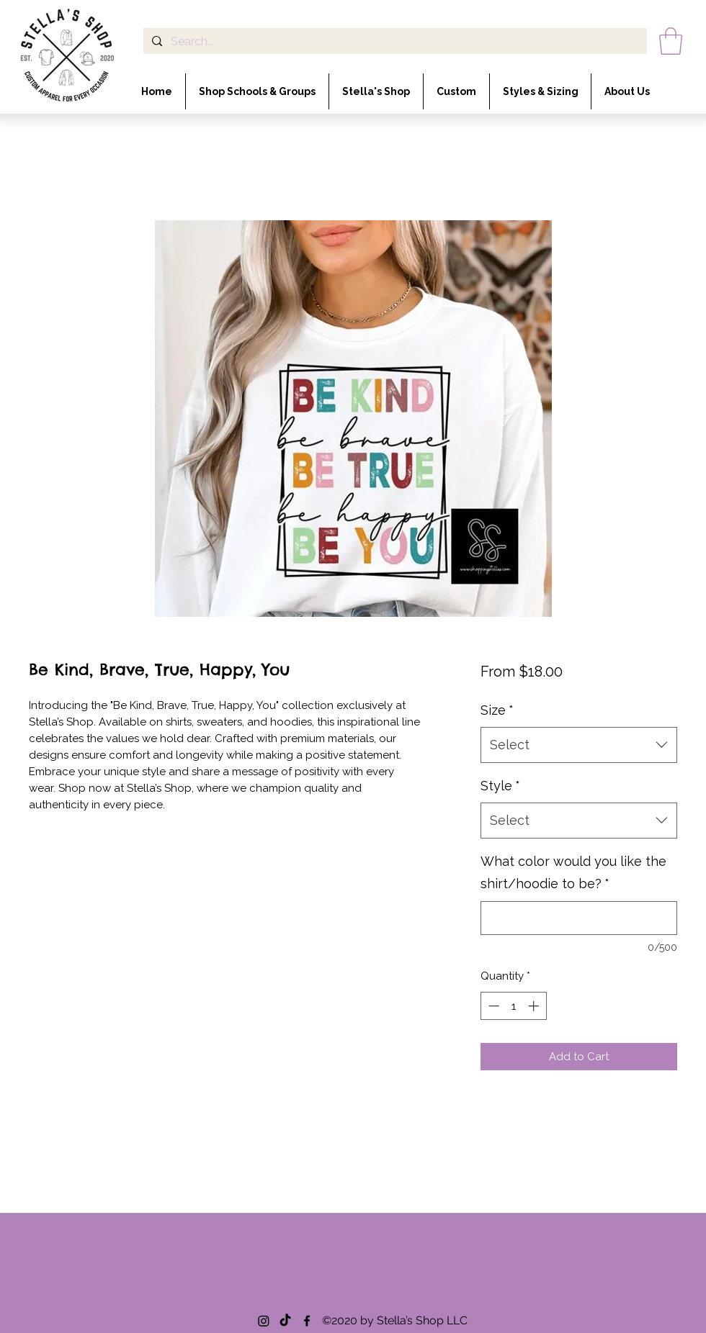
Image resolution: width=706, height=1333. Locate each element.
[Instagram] (263, 1321)
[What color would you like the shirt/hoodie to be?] (578, 918)
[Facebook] (307, 1321)
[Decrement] (492, 1006)
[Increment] (535, 1006)
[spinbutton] (513, 1006)
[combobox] (579, 745)
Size (497, 710)
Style (500, 785)
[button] (670, 41)
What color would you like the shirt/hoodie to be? (573, 873)
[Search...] (394, 42)
